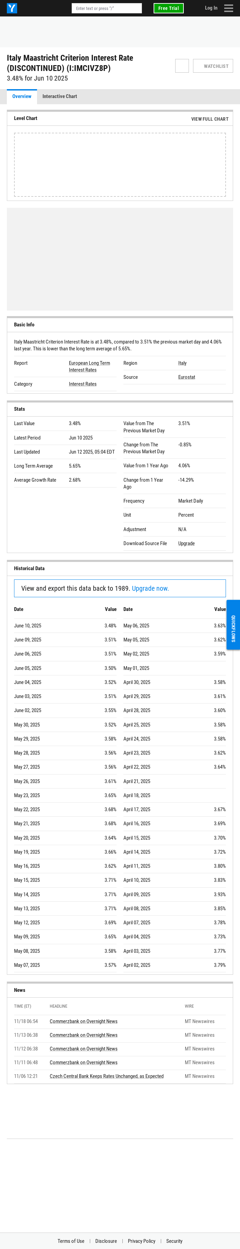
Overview (22, 96)
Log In (211, 8)
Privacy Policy (141, 1241)
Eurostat (186, 377)
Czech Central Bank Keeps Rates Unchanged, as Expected (107, 1076)
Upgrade (186, 543)
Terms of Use (71, 1241)
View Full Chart (210, 119)
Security (174, 1241)
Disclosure (106, 1241)
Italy (182, 363)
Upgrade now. (150, 588)
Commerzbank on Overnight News (84, 1021)
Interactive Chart (60, 96)
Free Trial (168, 8)
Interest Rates (83, 384)
